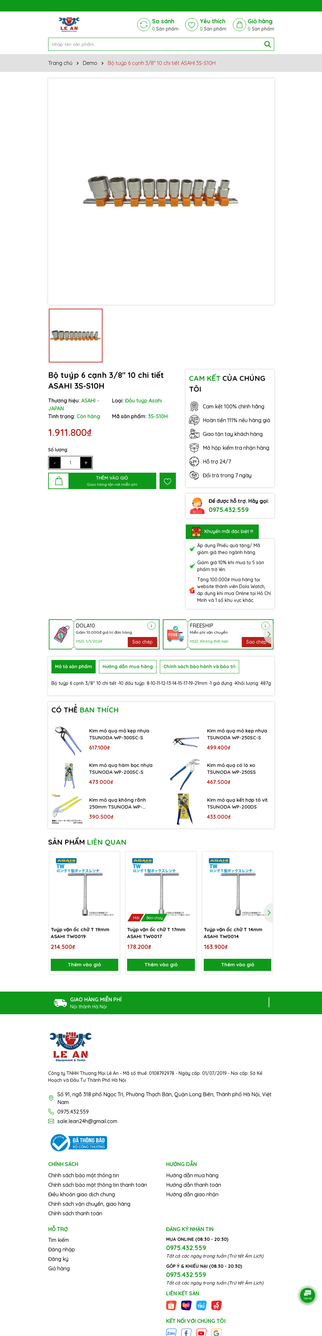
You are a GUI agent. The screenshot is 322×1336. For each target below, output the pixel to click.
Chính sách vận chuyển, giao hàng (89, 1203)
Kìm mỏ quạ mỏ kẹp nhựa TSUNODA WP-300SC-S (120, 730)
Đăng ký (58, 1258)
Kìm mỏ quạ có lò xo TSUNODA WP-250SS (232, 765)
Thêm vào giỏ (84, 963)
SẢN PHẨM (87, 838)
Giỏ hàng (59, 1268)
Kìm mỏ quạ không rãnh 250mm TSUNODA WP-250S (119, 800)
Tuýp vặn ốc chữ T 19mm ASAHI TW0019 (81, 930)
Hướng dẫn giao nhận (192, 1194)
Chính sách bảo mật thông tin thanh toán (97, 1184)
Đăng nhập (61, 1249)
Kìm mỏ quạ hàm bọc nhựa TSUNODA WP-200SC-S (115, 765)
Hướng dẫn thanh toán (193, 1184)
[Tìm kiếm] (268, 41)
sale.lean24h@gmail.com (87, 1121)
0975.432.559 (229, 506)
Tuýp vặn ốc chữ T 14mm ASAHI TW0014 (234, 930)
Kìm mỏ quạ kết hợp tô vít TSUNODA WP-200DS (236, 800)
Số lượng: (58, 446)
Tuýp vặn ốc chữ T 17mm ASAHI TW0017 (157, 930)
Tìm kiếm (58, 1239)
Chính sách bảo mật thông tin (83, 1175)
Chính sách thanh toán (75, 1213)
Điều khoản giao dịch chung (81, 1194)
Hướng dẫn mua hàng (192, 1175)
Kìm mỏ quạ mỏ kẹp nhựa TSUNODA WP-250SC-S (238, 730)
